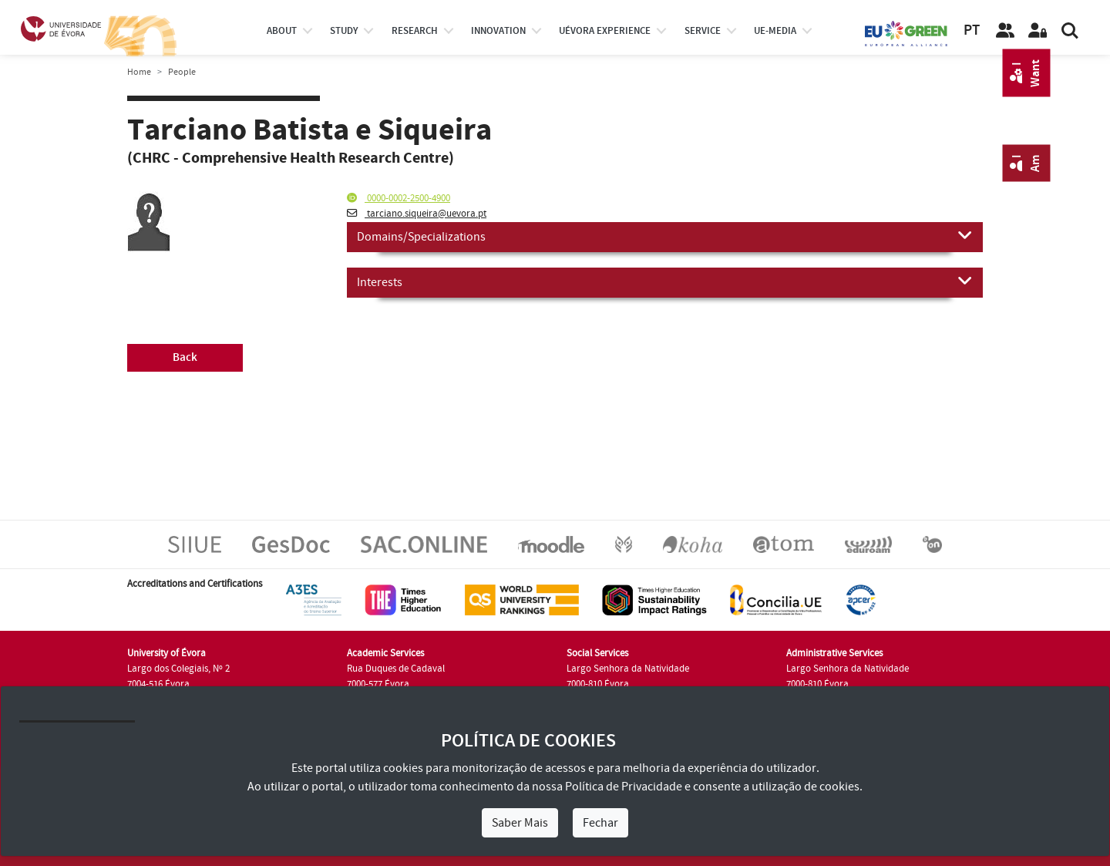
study (344, 31)
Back (185, 357)
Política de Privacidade (623, 786)
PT (972, 30)
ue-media (775, 31)
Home (139, 72)
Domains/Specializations (665, 235)
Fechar (600, 823)
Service (702, 31)
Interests (665, 281)
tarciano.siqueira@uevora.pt (416, 214)
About (282, 31)
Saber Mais (520, 823)
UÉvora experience (605, 31)
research (415, 31)
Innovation (498, 31)
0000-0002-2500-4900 (398, 198)
